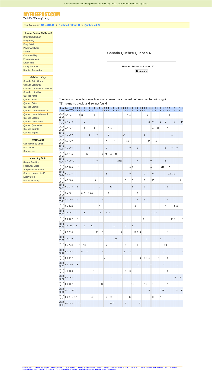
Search (26, 51)
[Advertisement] (122, 39)
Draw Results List (32, 37)
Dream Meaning (31, 180)
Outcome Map (30, 55)
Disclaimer (28, 147)
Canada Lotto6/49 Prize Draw (37, 88)
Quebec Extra (30, 103)
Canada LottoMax (32, 92)
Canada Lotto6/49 (32, 85)
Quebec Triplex (30, 133)
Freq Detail (28, 44)
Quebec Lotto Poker (33, 121)
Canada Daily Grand (33, 81)
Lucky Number (30, 66)
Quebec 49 (134, 367)
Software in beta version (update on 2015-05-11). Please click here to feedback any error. (106, 3)
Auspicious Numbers (33, 169)
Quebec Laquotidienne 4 (35, 114)
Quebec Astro (30, 96)
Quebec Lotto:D (31, 118)
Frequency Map (31, 59)
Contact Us (28, 151)
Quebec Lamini (30, 107)
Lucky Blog (29, 177)
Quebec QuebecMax (33, 125)
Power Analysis (31, 48)
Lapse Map (28, 63)
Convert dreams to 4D (34, 173)
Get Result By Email (33, 144)
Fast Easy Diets (31, 166)
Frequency (28, 40)
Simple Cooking (31, 162)
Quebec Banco (30, 99)
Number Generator (32, 70)
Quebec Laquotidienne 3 (35, 110)
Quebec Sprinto (31, 129)
